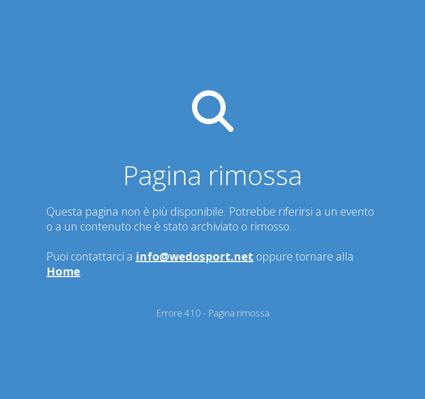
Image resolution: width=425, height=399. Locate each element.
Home (63, 271)
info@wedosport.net (194, 256)
